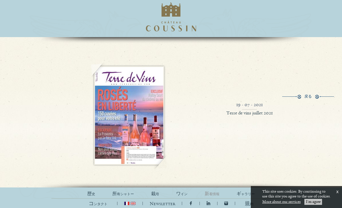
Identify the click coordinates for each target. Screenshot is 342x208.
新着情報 (212, 194)
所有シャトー (123, 194)
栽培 (155, 194)
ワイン (182, 194)
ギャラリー (246, 194)
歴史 (91, 194)
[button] (249, 204)
